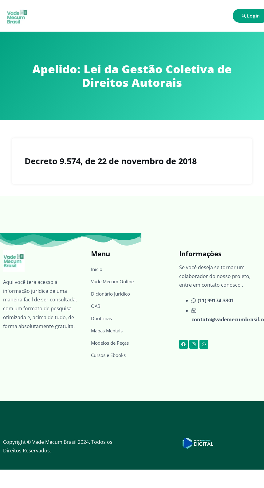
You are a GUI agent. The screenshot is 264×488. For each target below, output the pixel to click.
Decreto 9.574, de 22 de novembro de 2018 (111, 161)
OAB (96, 306)
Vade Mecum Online (114, 281)
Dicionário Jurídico (112, 293)
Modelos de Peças (112, 342)
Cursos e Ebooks (110, 355)
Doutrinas (102, 318)
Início (97, 269)
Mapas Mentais (108, 330)
